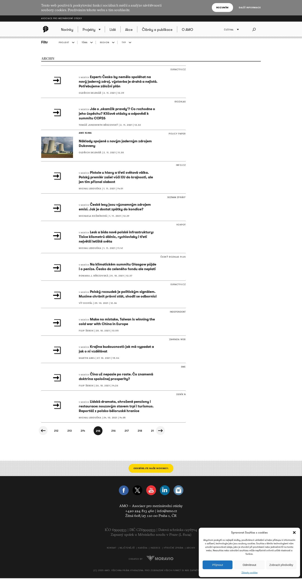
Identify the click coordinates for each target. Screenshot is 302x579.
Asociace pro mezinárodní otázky (61, 18)
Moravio (159, 559)
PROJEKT (64, 42)
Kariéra (142, 548)
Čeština (230, 29)
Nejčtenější (127, 548)
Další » (166, 431)
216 (114, 432)
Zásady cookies (250, 572)
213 (62, 432)
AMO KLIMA (84, 133)
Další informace (250, 7)
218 (149, 432)
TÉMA (84, 42)
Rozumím (223, 7)
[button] (294, 532)
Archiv (191, 548)
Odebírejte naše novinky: (151, 469)
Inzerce (156, 548)
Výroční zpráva (173, 548)
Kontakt (112, 548)
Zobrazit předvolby (281, 564)
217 (132, 432)
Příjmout (217, 564)
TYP (124, 42)
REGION (104, 42)
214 (80, 432)
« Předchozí (45, 431)
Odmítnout (249, 564)
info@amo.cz (167, 511)
